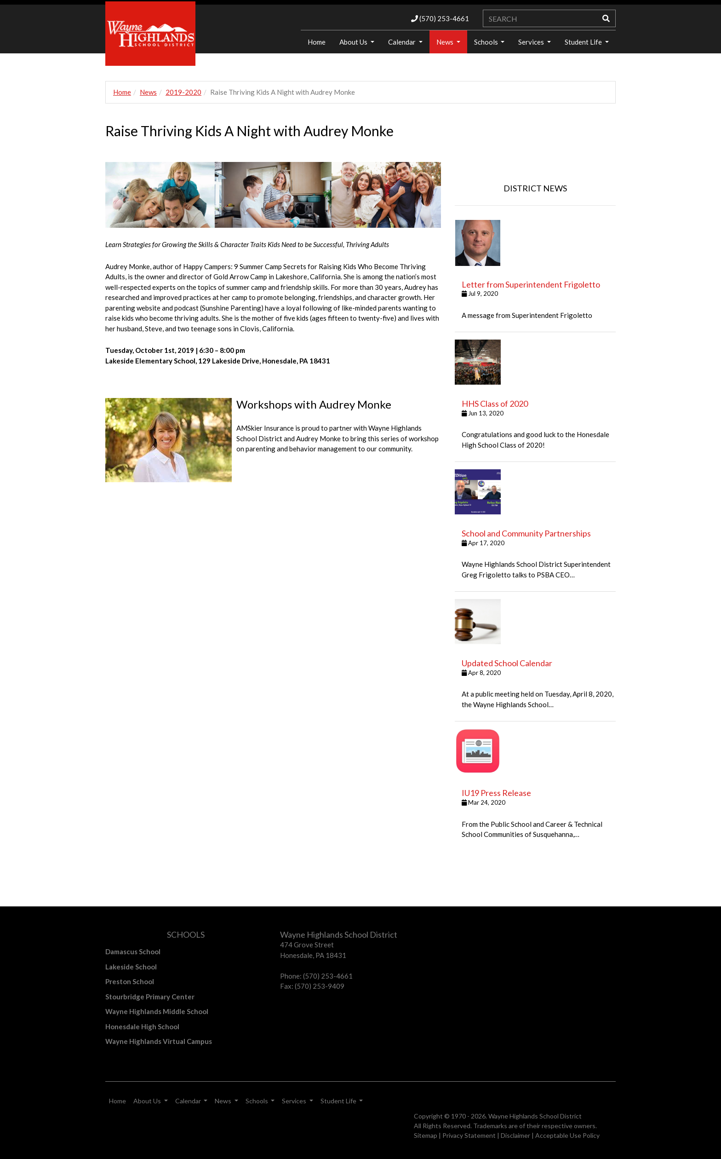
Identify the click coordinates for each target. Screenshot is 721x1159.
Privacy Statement (469, 1135)
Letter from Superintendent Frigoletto (531, 284)
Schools (486, 42)
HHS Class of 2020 (495, 403)
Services (531, 42)
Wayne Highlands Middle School (156, 1011)
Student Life (584, 42)
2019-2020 (183, 92)
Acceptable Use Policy (567, 1135)
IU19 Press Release (496, 793)
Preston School (129, 981)
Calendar (402, 42)
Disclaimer (515, 1135)
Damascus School (132, 951)
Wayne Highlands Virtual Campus (158, 1041)
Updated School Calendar (507, 663)
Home (317, 42)
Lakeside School (131, 967)
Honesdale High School (142, 1026)
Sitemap (425, 1135)
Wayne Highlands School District (535, 1116)
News (445, 42)
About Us (354, 42)
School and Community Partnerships (526, 533)
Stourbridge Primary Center (150, 996)
